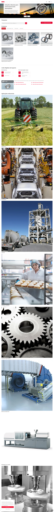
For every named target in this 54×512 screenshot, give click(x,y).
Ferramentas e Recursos (26, 1)
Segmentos (10, 1)
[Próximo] (29, 16)
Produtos (6, 1)
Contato (37, 1)
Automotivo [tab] (21, 28)
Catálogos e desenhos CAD (18, 1)
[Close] (14, 501)
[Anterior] (25, 16)
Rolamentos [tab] (3, 28)
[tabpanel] (27, 48)
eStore (40, 1)
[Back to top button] (51, 509)
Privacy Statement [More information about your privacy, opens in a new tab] (6, 505)
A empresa (32, 1)
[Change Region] (50, 1)
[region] (8, 505)
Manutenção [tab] (16, 28)
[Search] (46, 1)
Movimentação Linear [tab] (10, 28)
